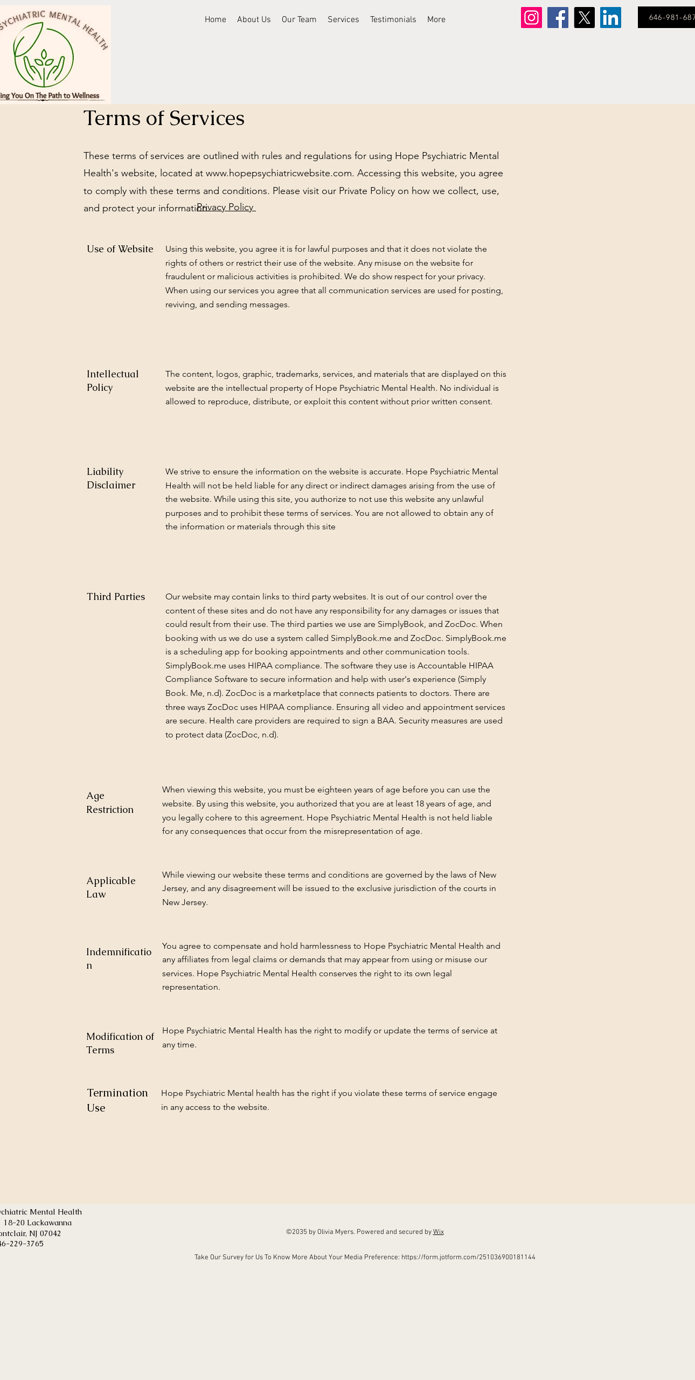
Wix (438, 1232)
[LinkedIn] (610, 17)
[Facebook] (557, 17)
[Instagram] (531, 17)
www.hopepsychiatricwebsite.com (279, 173)
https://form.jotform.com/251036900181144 (468, 1257)
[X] (584, 17)
